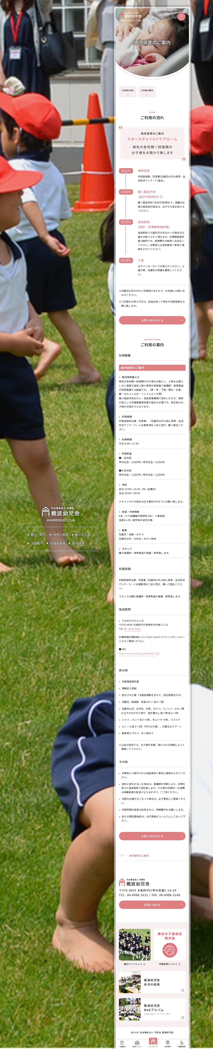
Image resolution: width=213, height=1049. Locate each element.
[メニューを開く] (181, 16)
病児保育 (78, 543)
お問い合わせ (152, 905)
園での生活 (83, 534)
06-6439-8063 (132, 628)
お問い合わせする (152, 320)
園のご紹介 (38, 534)
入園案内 (37, 543)
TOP (121, 855)
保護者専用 (58, 543)
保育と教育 (61, 534)
